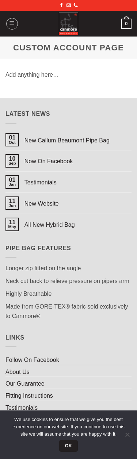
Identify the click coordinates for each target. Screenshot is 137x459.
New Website (41, 203)
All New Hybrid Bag (49, 225)
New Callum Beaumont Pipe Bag (67, 140)
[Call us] (75, 5)
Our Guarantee (25, 383)
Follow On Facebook (32, 360)
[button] (12, 24)
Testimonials (40, 182)
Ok (68, 445)
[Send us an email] (68, 5)
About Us (17, 372)
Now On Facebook (48, 161)
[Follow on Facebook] (61, 5)
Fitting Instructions (29, 396)
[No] (127, 437)
